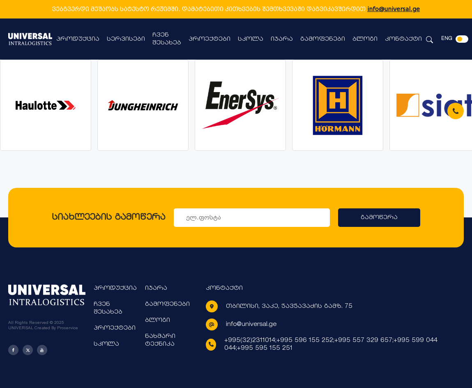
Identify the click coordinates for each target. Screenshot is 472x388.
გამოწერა (379, 218)
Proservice (67, 327)
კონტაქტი (403, 39)
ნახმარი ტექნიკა (160, 340)
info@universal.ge (393, 9)
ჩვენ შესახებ (166, 39)
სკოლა (250, 39)
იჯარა (282, 39)
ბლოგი (365, 39)
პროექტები (209, 39)
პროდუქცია (77, 39)
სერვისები (126, 39)
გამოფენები (322, 39)
